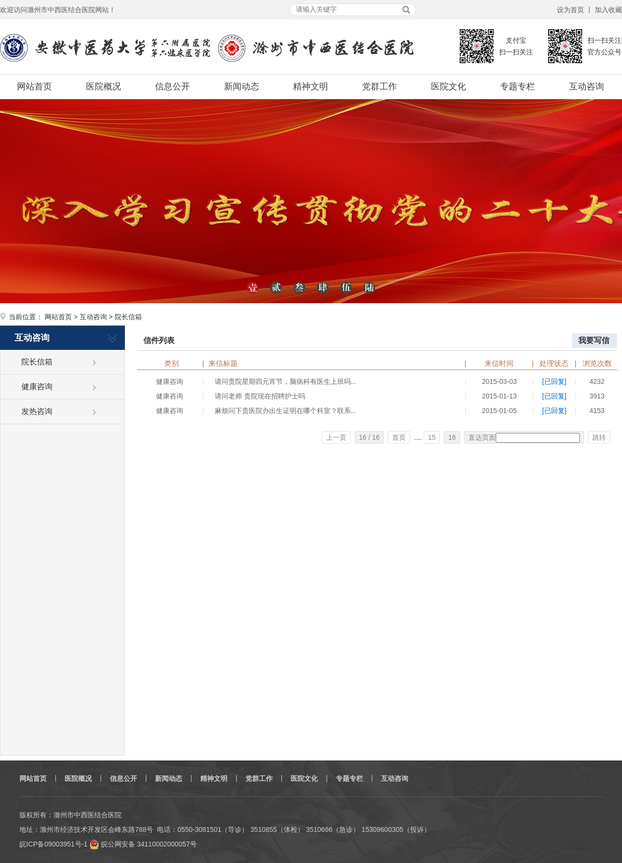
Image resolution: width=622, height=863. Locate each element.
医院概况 (103, 86)
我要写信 (593, 340)
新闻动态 (241, 86)
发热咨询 (36, 411)
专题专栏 (517, 86)
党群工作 (379, 86)
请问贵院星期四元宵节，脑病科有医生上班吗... (286, 381)
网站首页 (34, 86)
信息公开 (172, 86)
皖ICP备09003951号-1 (53, 844)
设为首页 (570, 10)
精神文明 (310, 86)
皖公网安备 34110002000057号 (143, 844)
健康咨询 (36, 386)
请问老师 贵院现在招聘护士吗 (260, 396)
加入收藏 (608, 10)
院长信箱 (36, 362)
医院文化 (448, 86)
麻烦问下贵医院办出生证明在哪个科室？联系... (286, 410)
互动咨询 (586, 86)
